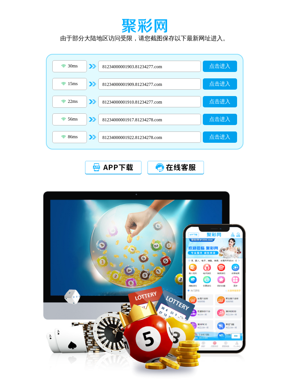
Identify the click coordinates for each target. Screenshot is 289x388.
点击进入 (219, 66)
